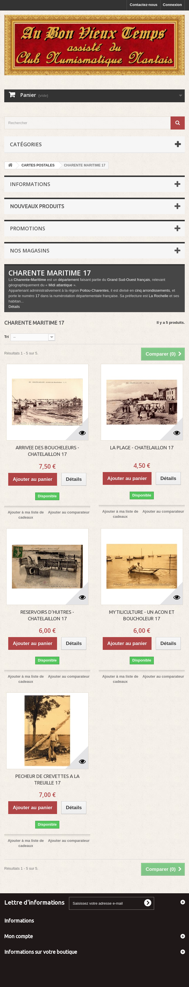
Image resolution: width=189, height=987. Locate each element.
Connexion (172, 5)
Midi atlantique (60, 285)
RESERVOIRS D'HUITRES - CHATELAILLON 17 (47, 615)
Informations (30, 184)
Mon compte (18, 936)
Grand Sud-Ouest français (128, 279)
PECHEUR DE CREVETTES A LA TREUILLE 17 (47, 779)
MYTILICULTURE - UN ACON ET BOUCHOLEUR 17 (142, 615)
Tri (6, 337)
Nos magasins (29, 250)
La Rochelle (158, 296)
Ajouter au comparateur (69, 512)
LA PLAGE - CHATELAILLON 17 (142, 447)
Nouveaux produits (37, 206)
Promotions (27, 228)
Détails (14, 306)
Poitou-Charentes (94, 290)
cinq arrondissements (152, 290)
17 (37, 296)
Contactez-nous (144, 5)
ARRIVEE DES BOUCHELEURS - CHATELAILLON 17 (47, 451)
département (68, 279)
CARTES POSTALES (38, 165)
